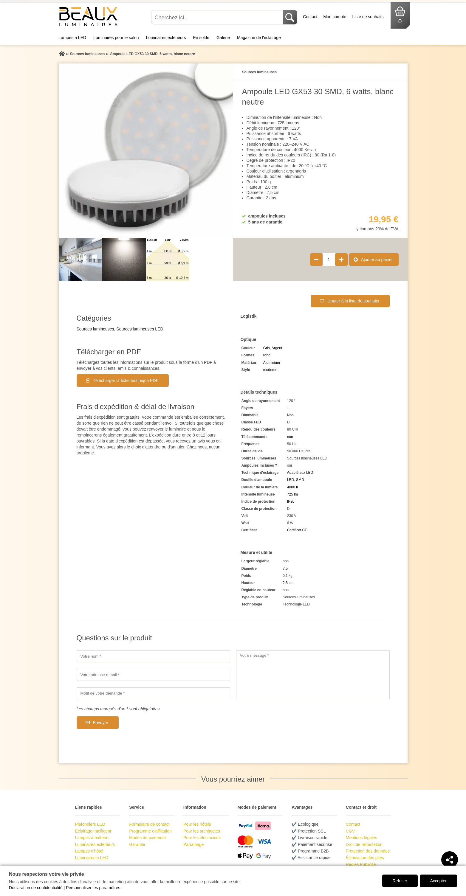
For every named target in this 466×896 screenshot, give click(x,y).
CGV (350, 831)
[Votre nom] (153, 656)
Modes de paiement (147, 837)
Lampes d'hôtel (89, 851)
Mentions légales (361, 837)
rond (266, 355)
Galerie (223, 37)
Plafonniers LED (90, 824)
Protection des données (368, 851)
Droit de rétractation (364, 844)
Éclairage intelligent (93, 831)
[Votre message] (313, 674)
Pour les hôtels (197, 824)
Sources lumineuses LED (139, 329)
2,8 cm (288, 583)
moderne (270, 370)
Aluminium (271, 363)
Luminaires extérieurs (166, 37)
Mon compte (334, 16)
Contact (310, 16)
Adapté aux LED (300, 472)
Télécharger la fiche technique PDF (125, 380)
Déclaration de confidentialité (36, 887)
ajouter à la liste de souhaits (353, 301)
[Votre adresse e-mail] (153, 675)
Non (290, 415)
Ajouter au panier (377, 259)
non (290, 437)
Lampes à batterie (92, 837)
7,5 (285, 568)
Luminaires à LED (91, 857)
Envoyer (100, 722)
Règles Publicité (361, 864)
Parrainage (193, 844)
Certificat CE (297, 530)
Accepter (438, 880)
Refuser (400, 880)
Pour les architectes (201, 831)
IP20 (291, 501)
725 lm (292, 494)
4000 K (292, 487)
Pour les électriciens (202, 837)
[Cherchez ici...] (217, 17)
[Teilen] (450, 860)
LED (290, 480)
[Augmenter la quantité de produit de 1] (341, 259)
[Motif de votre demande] (153, 693)
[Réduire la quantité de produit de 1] (316, 259)
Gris (266, 348)
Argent (277, 348)
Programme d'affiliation (150, 831)
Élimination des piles (365, 857)
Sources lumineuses (95, 329)
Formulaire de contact (149, 824)
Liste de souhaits (367, 16)
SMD (300, 480)
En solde (201, 37)
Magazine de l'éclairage (259, 37)
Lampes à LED (72, 37)
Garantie (137, 844)
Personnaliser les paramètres (93, 887)
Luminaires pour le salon (116, 37)
